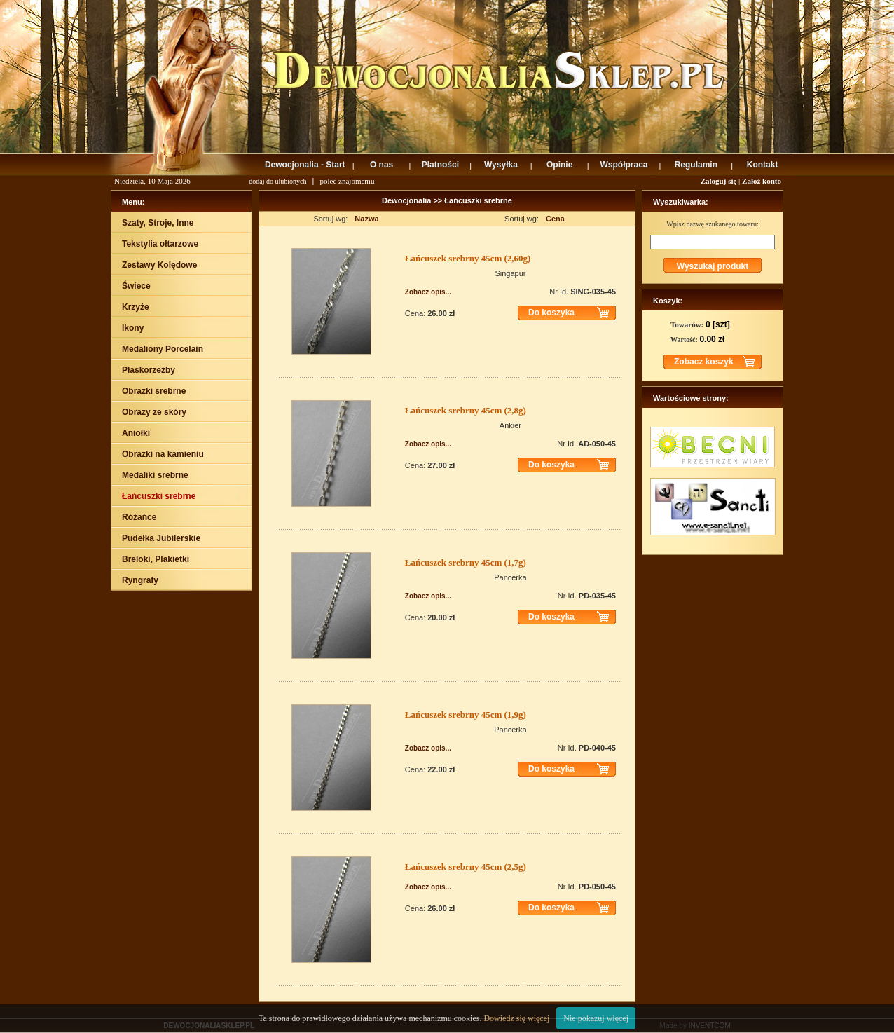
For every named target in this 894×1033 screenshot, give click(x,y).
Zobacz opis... (428, 292)
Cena (555, 218)
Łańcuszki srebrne (478, 200)
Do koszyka (551, 312)
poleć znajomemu (347, 181)
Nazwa (366, 218)
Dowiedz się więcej (516, 1018)
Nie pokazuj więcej (595, 1018)
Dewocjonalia (407, 200)
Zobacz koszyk (704, 362)
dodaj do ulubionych (277, 181)
